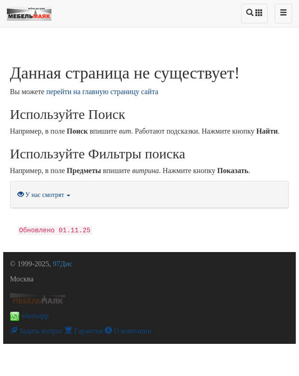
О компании (128, 331)
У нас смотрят (44, 194)
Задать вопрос (36, 331)
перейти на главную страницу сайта (102, 91)
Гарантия (84, 331)
